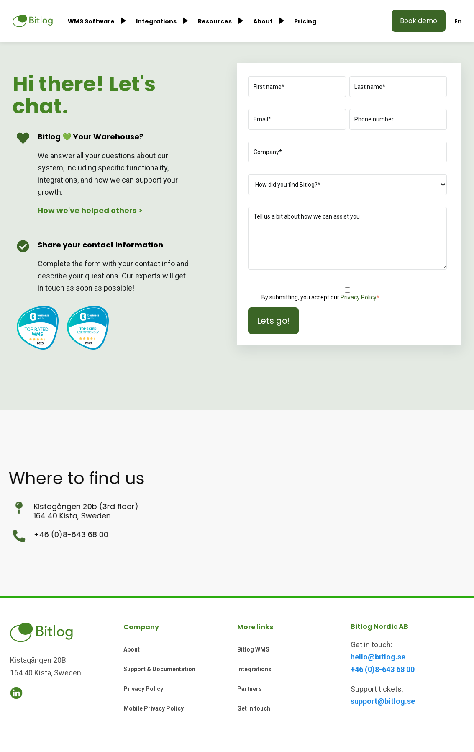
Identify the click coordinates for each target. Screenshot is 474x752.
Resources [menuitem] (215, 21)
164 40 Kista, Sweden (38, 515)
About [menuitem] (263, 21)
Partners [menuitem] (249, 688)
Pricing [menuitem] (305, 21)
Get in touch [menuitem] (253, 708)
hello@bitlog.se (378, 656)
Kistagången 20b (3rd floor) (52, 506)
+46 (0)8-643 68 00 (37, 534)
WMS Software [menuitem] (91, 21)
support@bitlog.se (383, 701)
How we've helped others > (90, 210)
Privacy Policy (359, 297)
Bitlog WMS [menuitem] (253, 649)
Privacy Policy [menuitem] (143, 688)
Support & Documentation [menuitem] (159, 669)
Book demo (418, 21)
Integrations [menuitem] (156, 21)
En (458, 21)
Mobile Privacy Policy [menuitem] (153, 708)
